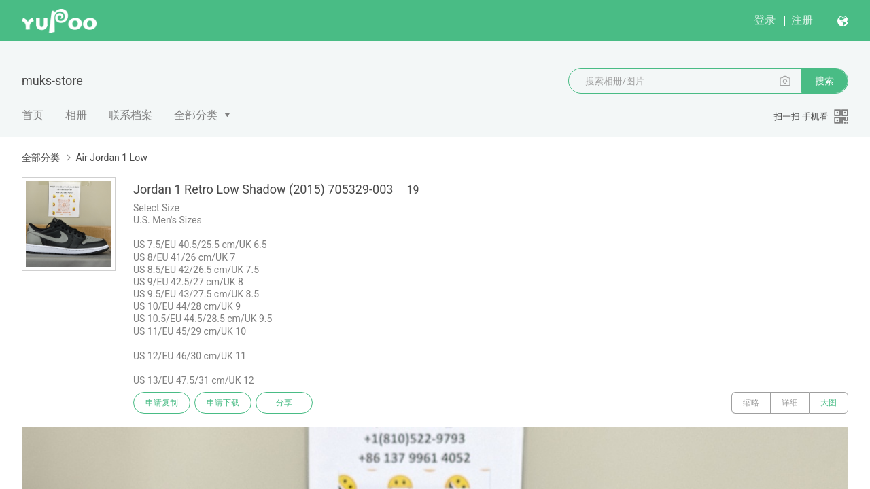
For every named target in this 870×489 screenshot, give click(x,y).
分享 (284, 403)
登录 (765, 20)
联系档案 (130, 115)
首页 (33, 115)
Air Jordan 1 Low (111, 157)
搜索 (824, 80)
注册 (802, 20)
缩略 (751, 403)
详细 (790, 403)
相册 (76, 115)
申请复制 (161, 403)
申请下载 (223, 403)
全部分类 (196, 115)
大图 (828, 403)
